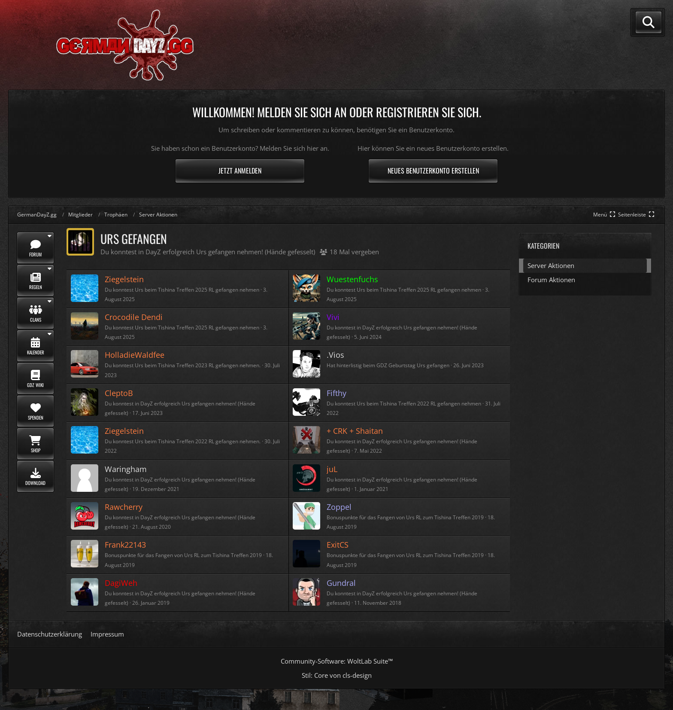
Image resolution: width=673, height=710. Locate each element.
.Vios (335, 355)
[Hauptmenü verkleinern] (605, 214)
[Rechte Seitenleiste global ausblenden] (637, 214)
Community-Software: (337, 661)
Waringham (126, 469)
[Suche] (648, 22)
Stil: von (337, 675)
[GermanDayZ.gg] (109, 44)
